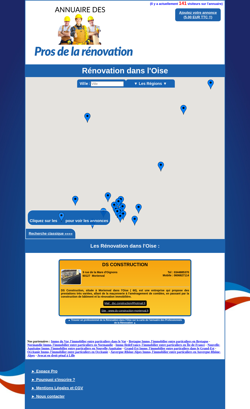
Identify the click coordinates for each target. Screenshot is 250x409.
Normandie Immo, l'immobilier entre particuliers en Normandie (70, 345)
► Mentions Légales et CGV (57, 388)
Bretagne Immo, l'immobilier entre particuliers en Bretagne (168, 341)
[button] (161, 167)
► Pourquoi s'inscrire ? (53, 379)
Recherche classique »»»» (50, 234)
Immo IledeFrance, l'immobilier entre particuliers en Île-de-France (160, 345)
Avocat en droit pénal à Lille (56, 355)
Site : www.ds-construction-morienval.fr (125, 310)
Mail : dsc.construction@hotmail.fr (125, 303)
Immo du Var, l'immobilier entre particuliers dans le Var (88, 341)
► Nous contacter (48, 396)
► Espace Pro (44, 371)
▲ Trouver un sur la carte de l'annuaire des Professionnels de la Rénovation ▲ (125, 321)
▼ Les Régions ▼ (150, 83)
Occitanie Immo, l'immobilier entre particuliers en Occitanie (67, 352)
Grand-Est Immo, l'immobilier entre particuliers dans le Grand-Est (169, 348)
